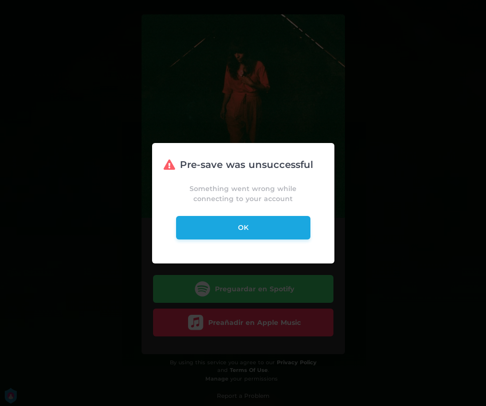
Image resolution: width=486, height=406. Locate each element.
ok (243, 227)
